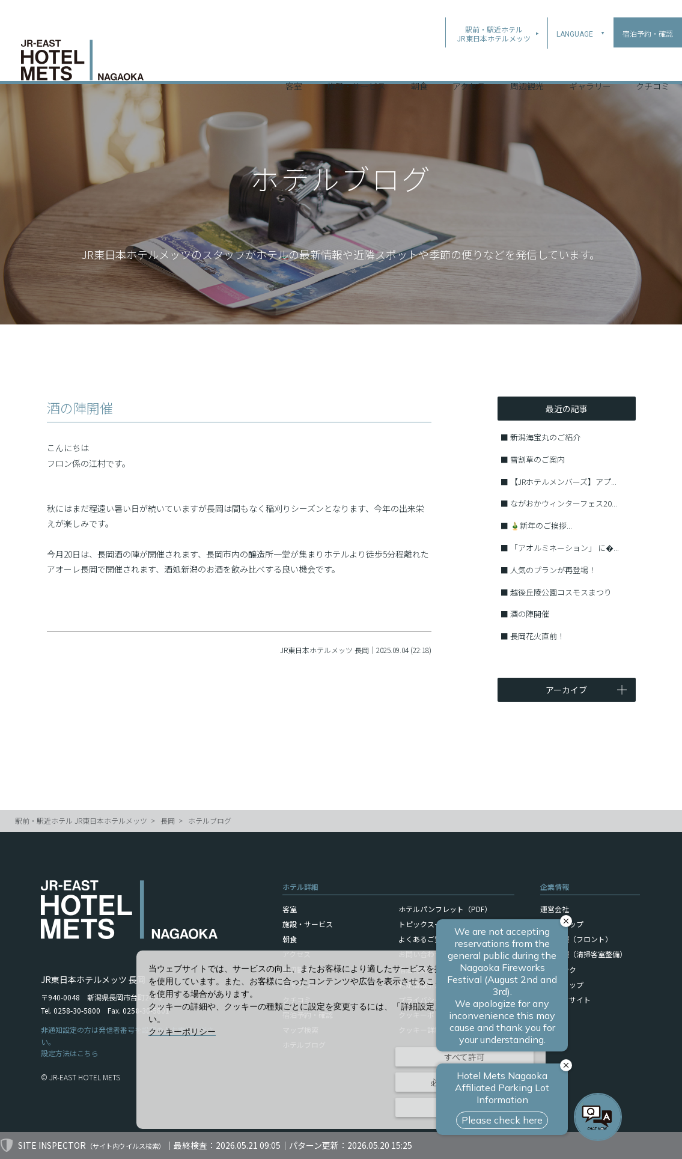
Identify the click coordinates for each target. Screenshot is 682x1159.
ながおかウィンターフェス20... (563, 503)
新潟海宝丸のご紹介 (545, 437)
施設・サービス (356, 65)
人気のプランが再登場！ (553, 570)
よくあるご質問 (423, 939)
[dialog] (341, 1040)
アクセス (469, 65)
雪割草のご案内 (537, 459)
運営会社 (554, 909)
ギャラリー (590, 65)
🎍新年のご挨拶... (541, 525)
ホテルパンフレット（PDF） (445, 909)
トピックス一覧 (423, 924)
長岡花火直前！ (537, 636)
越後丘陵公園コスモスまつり (561, 592)
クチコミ (652, 65)
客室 (293, 65)
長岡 (167, 820)
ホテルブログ (209, 820)
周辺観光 (527, 65)
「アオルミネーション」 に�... (564, 547)
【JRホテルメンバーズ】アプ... (563, 481)
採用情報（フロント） (576, 939)
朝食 (419, 65)
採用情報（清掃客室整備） (583, 954)
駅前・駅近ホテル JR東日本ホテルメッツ (81, 820)
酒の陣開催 (529, 613)
